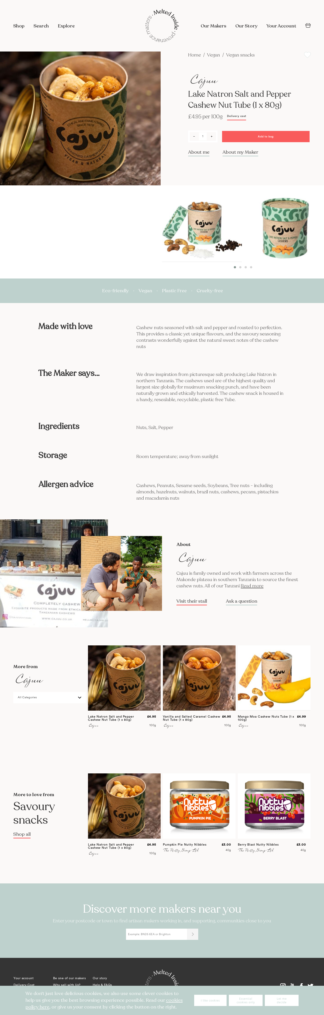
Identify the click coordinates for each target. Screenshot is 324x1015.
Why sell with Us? (67, 985)
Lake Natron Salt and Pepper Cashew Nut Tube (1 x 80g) (111, 718)
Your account (24, 978)
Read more (252, 586)
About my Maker (240, 152)
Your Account (281, 26)
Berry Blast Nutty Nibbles (258, 844)
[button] (235, 267)
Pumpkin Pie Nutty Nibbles (185, 844)
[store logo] (162, 26)
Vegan (214, 55)
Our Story (246, 26)
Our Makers (213, 26)
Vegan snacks (240, 55)
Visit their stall (191, 601)
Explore (66, 26)
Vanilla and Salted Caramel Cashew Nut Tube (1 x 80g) (191, 718)
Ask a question (241, 601)
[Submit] (192, 934)
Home (195, 55)
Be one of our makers (69, 978)
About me (198, 152)
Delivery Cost (24, 985)
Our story (100, 978)
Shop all (22, 834)
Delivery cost (236, 116)
